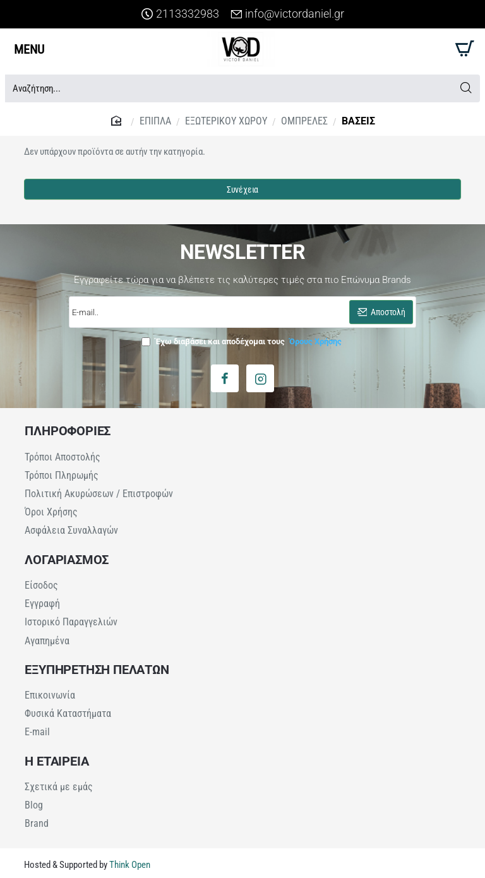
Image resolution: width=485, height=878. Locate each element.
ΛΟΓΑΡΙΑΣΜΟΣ (67, 559)
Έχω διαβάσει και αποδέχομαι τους (242, 341)
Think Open (128, 864)
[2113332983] (180, 14)
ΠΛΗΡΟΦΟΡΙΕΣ (68, 431)
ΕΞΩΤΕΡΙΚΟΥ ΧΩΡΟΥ (226, 121)
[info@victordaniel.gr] (287, 14)
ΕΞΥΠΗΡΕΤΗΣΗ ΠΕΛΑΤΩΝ (97, 669)
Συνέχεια (242, 189)
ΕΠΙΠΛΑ (155, 121)
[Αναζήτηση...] (466, 88)
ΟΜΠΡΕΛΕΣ (304, 121)
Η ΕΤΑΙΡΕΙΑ (56, 760)
